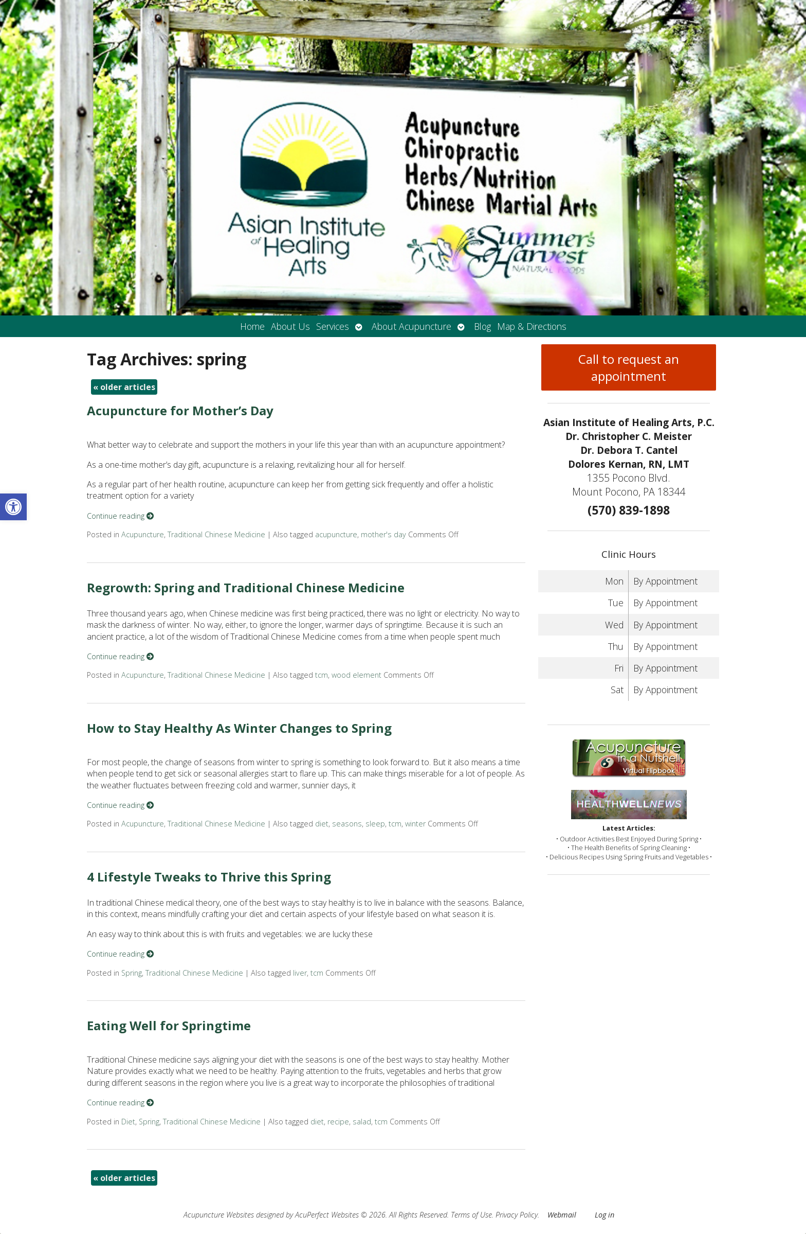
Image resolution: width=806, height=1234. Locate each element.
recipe (338, 1121)
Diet (128, 1121)
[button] (13, 506)
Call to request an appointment (628, 367)
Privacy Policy (517, 1215)
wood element (356, 675)
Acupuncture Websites (219, 1215)
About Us (290, 326)
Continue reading (120, 516)
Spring (131, 973)
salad (362, 1121)
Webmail (561, 1215)
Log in (604, 1215)
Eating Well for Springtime (169, 1025)
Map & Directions (531, 326)
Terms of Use (471, 1215)
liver (300, 973)
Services (332, 326)
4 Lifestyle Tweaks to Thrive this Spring (209, 876)
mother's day (383, 534)
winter (415, 823)
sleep (375, 823)
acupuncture (336, 534)
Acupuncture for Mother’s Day (180, 410)
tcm (321, 675)
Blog (482, 326)
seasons (347, 823)
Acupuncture (142, 534)
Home (252, 326)
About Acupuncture (411, 326)
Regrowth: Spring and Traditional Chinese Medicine (246, 587)
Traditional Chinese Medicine (216, 534)
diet (321, 823)
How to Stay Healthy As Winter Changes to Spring (239, 727)
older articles (124, 387)
